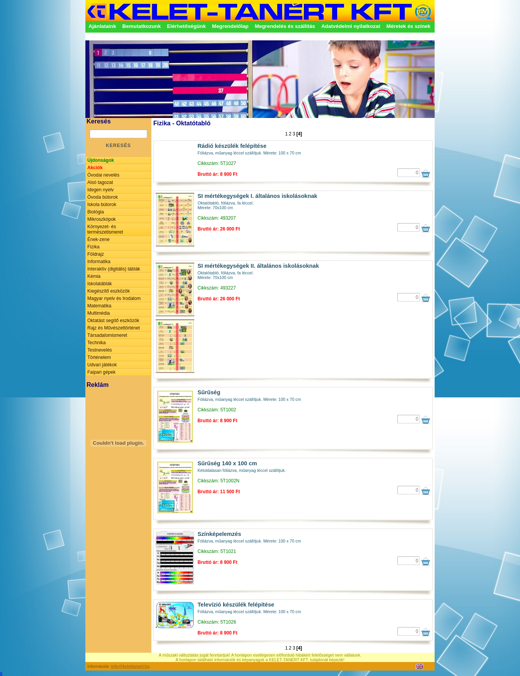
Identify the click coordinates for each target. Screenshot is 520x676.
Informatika (98, 261)
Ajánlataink (102, 26)
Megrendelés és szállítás (285, 26)
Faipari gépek (101, 372)
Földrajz (95, 254)
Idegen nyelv (100, 189)
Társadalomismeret (107, 335)
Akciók (94, 167)
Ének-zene (98, 239)
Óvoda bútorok (102, 197)
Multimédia (98, 313)
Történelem (99, 357)
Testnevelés (99, 350)
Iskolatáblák (99, 283)
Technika (96, 342)
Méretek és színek (408, 26)
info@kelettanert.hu (130, 666)
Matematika (99, 306)
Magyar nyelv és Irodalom (113, 298)
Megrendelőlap (230, 26)
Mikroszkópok (101, 219)
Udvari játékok (102, 364)
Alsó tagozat (100, 182)
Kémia (94, 276)
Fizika (93, 247)
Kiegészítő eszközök (108, 291)
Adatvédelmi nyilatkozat (350, 26)
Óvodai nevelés (103, 175)
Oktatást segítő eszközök (113, 320)
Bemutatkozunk (141, 26)
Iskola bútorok (101, 204)
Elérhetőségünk (186, 26)
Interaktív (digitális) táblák (113, 269)
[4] (299, 134)
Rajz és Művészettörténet (113, 328)
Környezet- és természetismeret (105, 229)
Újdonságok (100, 160)
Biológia (95, 212)
